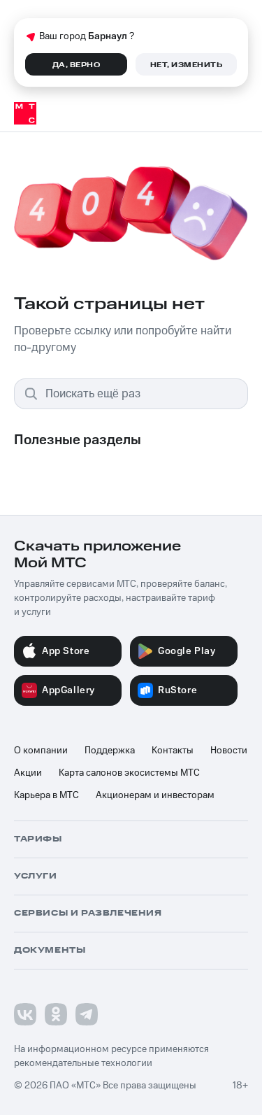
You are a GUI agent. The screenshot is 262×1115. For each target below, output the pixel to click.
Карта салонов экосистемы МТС (129, 773)
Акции (28, 773)
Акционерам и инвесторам (155, 795)
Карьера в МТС (46, 795)
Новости (228, 751)
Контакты (173, 751)
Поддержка (110, 751)
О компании (41, 751)
